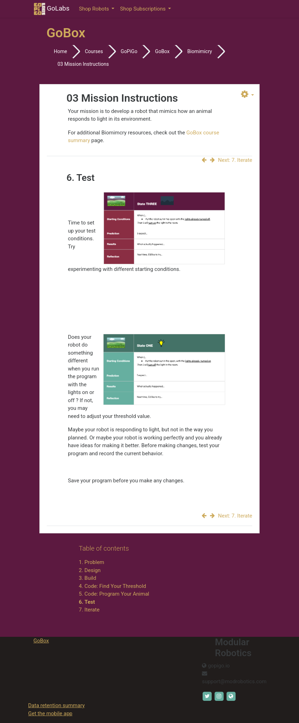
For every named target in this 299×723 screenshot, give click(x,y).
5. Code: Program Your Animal (114, 594)
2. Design (90, 570)
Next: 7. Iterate (231, 160)
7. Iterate (89, 610)
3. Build (87, 578)
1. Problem (91, 562)
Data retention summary (56, 705)
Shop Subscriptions (143, 9)
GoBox (162, 51)
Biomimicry (199, 51)
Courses (94, 51)
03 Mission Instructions (83, 64)
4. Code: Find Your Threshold (112, 586)
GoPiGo (129, 51)
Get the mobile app (50, 713)
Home (60, 51)
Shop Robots (94, 9)
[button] (247, 95)
